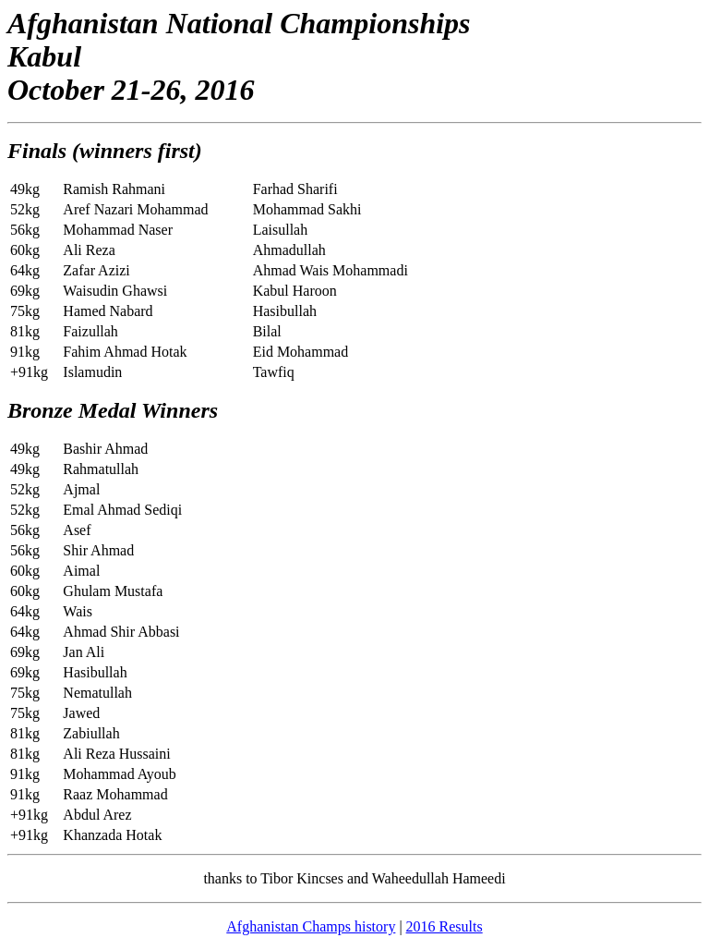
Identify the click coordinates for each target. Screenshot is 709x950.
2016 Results (444, 926)
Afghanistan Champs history (310, 926)
